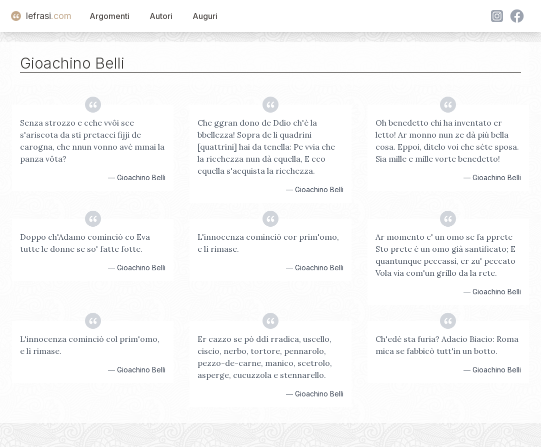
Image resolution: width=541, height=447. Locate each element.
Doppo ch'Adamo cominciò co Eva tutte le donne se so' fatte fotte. (85, 243)
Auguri (205, 16)
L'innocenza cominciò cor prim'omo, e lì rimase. (268, 243)
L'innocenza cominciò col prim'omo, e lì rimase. (90, 345)
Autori (161, 16)
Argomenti (110, 16)
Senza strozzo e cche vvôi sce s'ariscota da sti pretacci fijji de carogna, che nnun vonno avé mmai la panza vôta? (92, 141)
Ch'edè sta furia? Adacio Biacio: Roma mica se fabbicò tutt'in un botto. (447, 345)
